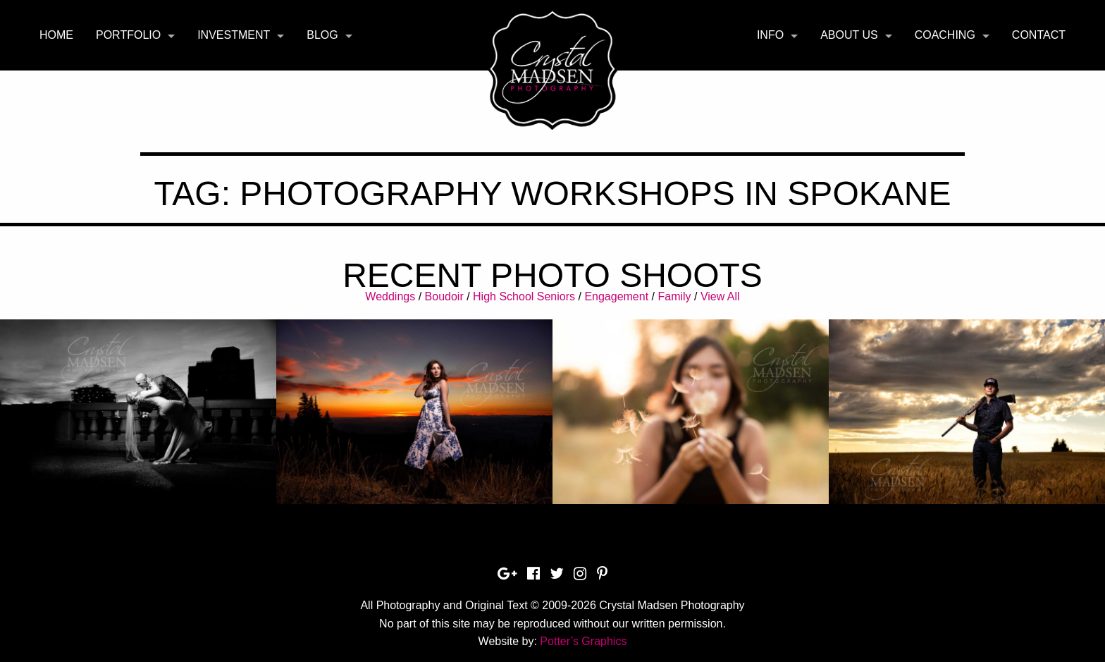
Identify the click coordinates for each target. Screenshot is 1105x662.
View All (720, 296)
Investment (233, 35)
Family (674, 296)
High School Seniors (524, 296)
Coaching (945, 35)
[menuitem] (56, 35)
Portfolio (128, 35)
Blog (322, 35)
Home (56, 35)
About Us (849, 35)
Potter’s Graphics (583, 641)
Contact (1039, 35)
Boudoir (444, 296)
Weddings (390, 296)
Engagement (616, 296)
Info (770, 35)
